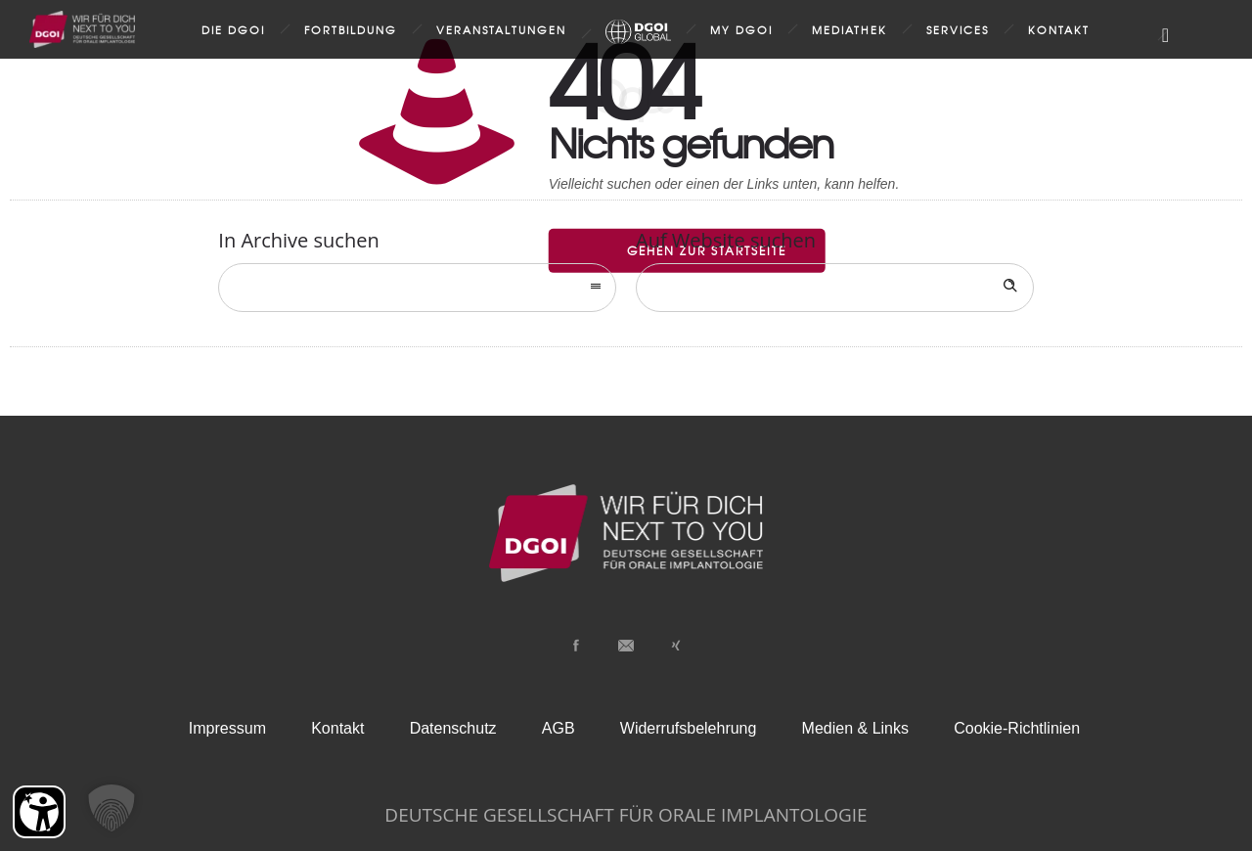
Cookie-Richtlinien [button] (1017, 728)
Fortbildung (350, 29)
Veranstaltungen (501, 29)
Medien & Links (855, 728)
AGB (558, 728)
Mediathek (849, 29)
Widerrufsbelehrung (688, 728)
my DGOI (741, 29)
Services (957, 29)
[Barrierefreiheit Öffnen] (39, 811)
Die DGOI (233, 29)
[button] (111, 808)
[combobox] (417, 287)
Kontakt (1059, 29)
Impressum (227, 728)
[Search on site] (835, 287)
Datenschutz (453, 728)
